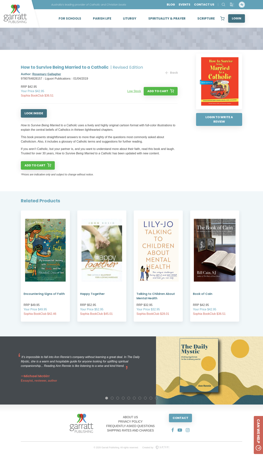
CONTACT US (204, 4)
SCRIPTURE (206, 18)
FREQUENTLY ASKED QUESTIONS (130, 426)
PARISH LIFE (102, 18)
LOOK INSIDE (34, 113)
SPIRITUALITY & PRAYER (167, 18)
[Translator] (232, 4)
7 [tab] (140, 398)
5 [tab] (129, 398)
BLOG (171, 4)
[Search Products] (223, 4)
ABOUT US (130, 417)
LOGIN (236, 18)
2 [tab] (112, 398)
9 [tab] (151, 398)
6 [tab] (134, 398)
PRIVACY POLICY (130, 421)
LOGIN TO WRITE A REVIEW (219, 119)
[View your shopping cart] (222, 18)
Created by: (155, 447)
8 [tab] (145, 398)
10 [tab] (156, 398)
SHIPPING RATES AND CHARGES (130, 430)
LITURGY (129, 18)
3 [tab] (118, 398)
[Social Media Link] (172, 430)
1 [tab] (106, 398)
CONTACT (180, 418)
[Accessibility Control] (242, 5)
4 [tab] (123, 398)
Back (171, 73)
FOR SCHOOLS (70, 18)
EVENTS (184, 4)
